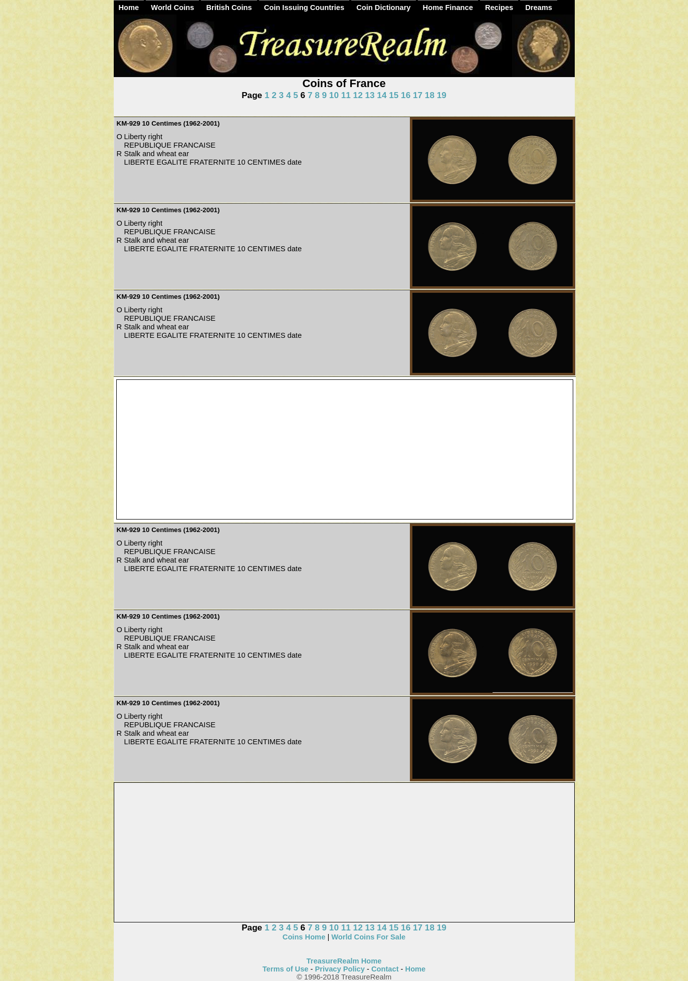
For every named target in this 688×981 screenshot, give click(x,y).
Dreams (538, 8)
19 (441, 95)
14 (381, 95)
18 (429, 95)
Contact (385, 969)
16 (405, 95)
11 (346, 95)
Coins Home (304, 937)
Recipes (499, 8)
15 (393, 95)
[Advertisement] (345, 450)
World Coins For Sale (368, 937)
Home (129, 8)
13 (369, 95)
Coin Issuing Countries (304, 8)
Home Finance (448, 8)
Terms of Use (286, 969)
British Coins (229, 8)
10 (334, 95)
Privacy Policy (340, 969)
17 (417, 95)
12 (358, 95)
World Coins (172, 8)
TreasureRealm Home (344, 961)
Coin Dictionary (383, 8)
